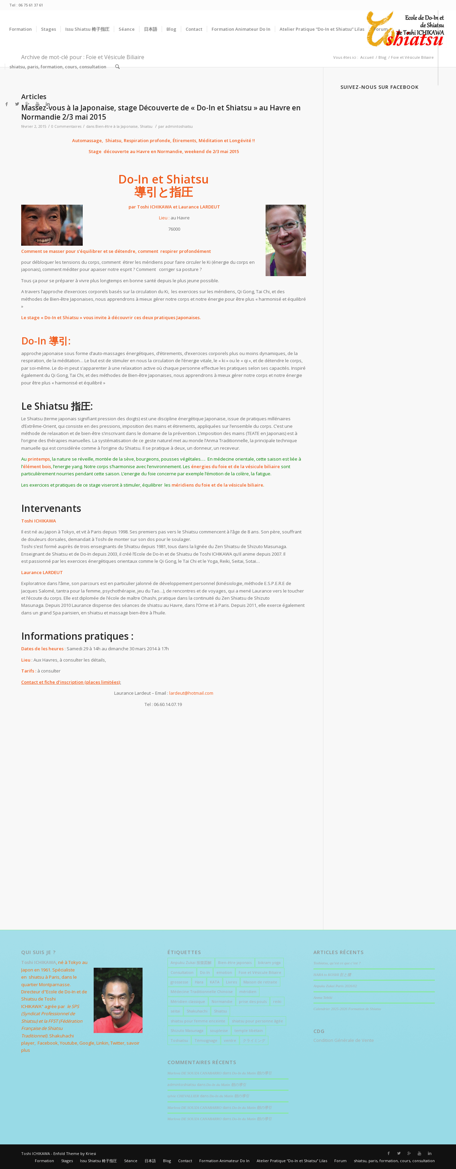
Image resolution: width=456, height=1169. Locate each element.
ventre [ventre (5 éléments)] (230, 1040)
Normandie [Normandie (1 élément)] (222, 1001)
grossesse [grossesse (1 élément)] (179, 981)
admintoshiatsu (179, 126)
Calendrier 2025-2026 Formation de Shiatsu (347, 1009)
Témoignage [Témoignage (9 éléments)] (206, 1040)
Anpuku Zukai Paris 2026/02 (335, 986)
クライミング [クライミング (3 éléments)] (254, 1040)
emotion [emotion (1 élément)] (224, 972)
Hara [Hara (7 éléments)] (199, 981)
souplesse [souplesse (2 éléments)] (219, 1030)
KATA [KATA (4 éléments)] (214, 981)
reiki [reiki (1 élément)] (277, 1001)
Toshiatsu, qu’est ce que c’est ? (337, 963)
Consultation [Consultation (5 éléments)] (182, 972)
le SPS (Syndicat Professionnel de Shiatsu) (50, 1013)
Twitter (117, 1043)
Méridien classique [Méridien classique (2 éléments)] (188, 1001)
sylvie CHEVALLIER (183, 1096)
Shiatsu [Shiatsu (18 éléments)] (220, 1011)
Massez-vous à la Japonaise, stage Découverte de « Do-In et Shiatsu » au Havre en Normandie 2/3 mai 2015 (161, 112)
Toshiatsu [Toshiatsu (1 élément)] (179, 1040)
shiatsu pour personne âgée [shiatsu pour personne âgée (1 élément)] (257, 1020)
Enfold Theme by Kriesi (74, 1153)
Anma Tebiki (322, 997)
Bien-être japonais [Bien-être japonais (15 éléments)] (235, 962)
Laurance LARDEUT (198, 207)
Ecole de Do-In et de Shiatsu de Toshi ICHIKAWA (54, 999)
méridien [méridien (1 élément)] (247, 991)
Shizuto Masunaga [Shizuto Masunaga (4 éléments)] (187, 1030)
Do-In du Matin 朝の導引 (252, 1073)
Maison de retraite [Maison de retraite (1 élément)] (260, 981)
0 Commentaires (66, 126)
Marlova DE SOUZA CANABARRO (194, 1073)
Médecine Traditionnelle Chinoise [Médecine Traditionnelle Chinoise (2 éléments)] (202, 991)
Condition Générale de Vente (343, 1040)
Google (86, 1043)
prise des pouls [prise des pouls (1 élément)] (253, 1001)
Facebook (48, 1043)
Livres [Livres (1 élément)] (231, 981)
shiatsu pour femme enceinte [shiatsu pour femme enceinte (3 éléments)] (198, 1020)
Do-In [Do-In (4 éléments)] (205, 972)
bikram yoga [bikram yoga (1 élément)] (269, 962)
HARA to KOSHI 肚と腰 (332, 975)
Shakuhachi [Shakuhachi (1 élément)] (197, 1011)
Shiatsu (146, 126)
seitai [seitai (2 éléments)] (175, 1011)
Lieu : (165, 218)
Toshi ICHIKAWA (154, 207)
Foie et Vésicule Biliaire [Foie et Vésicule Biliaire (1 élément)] (260, 972)
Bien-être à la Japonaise (116, 126)
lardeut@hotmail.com (191, 693)
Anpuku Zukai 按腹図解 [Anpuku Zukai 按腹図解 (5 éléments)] (191, 962)
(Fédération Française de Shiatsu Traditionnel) (51, 1028)
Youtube (68, 1043)
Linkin (102, 1043)
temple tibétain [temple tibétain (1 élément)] (248, 1030)
